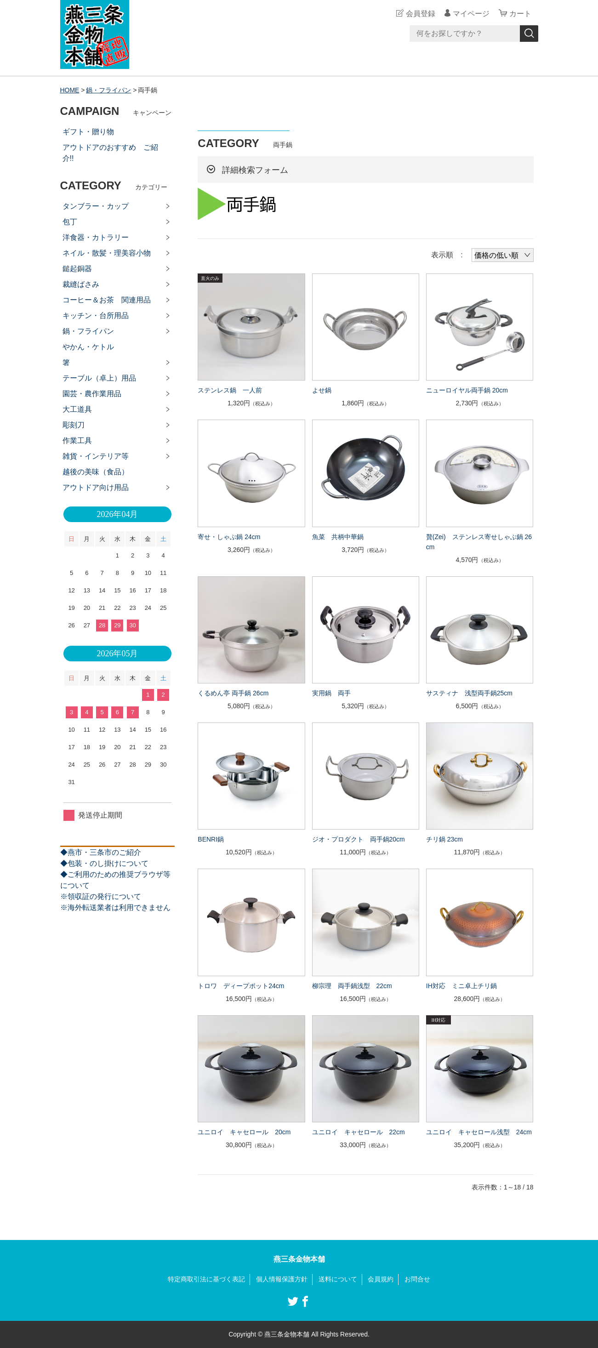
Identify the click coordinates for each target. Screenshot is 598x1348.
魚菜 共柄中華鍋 (338, 536)
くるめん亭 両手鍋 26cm (233, 693)
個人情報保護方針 (282, 1279)
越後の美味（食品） (96, 472)
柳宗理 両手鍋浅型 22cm (352, 986)
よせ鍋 (321, 390)
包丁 (70, 222)
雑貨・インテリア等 (96, 456)
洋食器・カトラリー (96, 237)
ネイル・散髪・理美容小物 (107, 253)
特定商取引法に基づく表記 (206, 1279)
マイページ (471, 13)
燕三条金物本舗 (299, 1259)
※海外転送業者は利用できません (115, 907)
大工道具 (77, 409)
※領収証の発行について (100, 896)
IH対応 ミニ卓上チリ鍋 (461, 986)
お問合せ (417, 1279)
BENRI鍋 (211, 839)
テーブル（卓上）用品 (99, 378)
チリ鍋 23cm (444, 839)
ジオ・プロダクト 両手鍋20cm (358, 839)
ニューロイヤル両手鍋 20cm (467, 390)
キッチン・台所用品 (96, 315)
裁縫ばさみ (81, 284)
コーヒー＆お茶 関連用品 (107, 300)
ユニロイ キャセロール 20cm (244, 1132)
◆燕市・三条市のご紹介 (100, 852)
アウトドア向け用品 (96, 487)
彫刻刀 (74, 425)
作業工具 (77, 440)
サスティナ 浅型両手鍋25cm (469, 693)
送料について (338, 1279)
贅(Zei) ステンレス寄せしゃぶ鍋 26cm (479, 542)
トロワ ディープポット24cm (241, 986)
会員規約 (380, 1279)
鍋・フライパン (108, 90)
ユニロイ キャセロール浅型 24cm (479, 1132)
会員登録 (420, 13)
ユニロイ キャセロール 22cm (358, 1132)
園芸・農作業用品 (92, 394)
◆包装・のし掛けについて (104, 863)
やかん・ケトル (88, 347)
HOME (70, 90)
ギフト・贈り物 (88, 132)
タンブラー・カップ (96, 206)
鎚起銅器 (77, 269)
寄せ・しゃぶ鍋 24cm (229, 536)
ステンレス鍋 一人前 (230, 390)
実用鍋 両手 (331, 693)
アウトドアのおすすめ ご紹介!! (110, 152)
